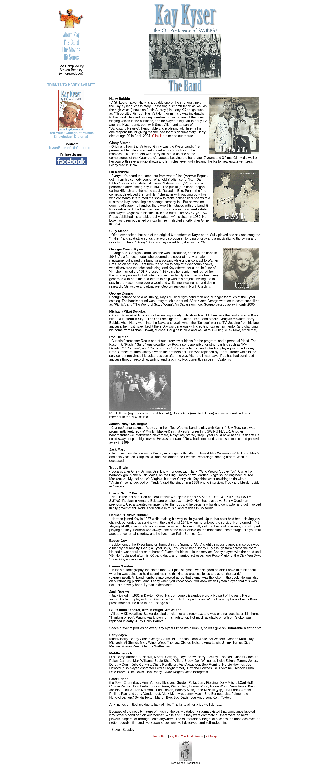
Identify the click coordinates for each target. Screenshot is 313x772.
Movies (199, 736)
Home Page (160, 736)
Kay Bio (174, 736)
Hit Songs (211, 736)
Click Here (159, 136)
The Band (187, 736)
